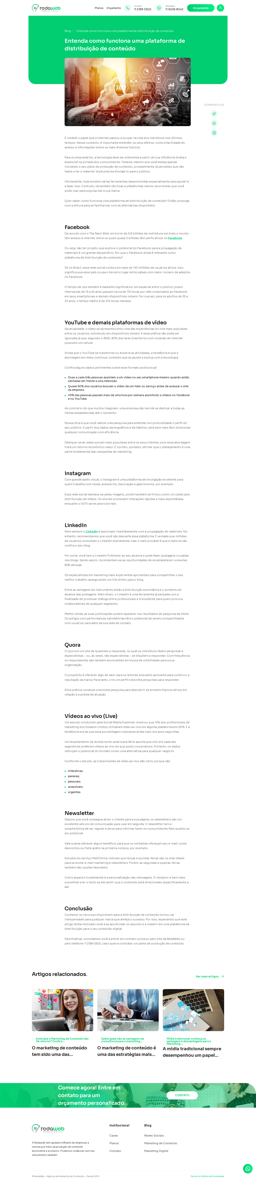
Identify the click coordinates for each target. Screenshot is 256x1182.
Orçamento (114, 8)
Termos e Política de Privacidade (207, 1176)
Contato (115, 1151)
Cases (113, 1135)
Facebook (175, 238)
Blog (68, 31)
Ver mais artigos (207, 976)
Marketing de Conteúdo (160, 1143)
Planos (99, 8)
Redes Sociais (154, 1135)
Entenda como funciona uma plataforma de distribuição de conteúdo (125, 31)
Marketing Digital (156, 1151)
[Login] (220, 8)
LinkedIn (92, 531)
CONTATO (182, 1095)
